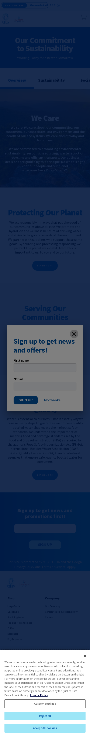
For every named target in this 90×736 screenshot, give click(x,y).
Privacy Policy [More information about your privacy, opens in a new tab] (39, 695)
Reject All (45, 716)
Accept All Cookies (45, 728)
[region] (45, 693)
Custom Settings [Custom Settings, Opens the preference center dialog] (45, 704)
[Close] (85, 656)
